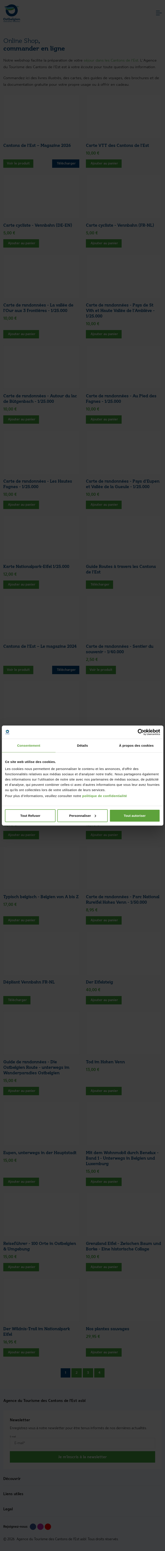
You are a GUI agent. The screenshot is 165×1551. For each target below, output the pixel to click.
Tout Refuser (30, 815)
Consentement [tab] (28, 745)
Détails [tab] (82, 745)
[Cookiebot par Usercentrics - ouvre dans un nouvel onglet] (141, 732)
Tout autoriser (135, 815)
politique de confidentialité (104, 795)
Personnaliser (82, 815)
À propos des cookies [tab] (136, 745)
